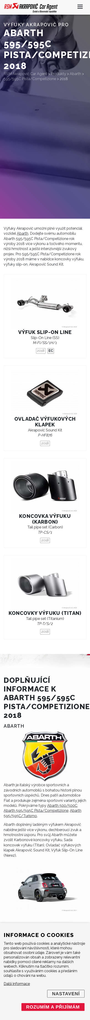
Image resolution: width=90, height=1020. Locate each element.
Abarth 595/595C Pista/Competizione (36, 810)
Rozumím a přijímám (53, 1006)
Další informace (17, 984)
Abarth (22, 233)
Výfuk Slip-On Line (45, 332)
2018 (40, 351)
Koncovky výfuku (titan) (45, 613)
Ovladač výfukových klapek (44, 422)
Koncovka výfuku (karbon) (45, 519)
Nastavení (66, 993)
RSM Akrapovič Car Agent (25, 74)
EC (51, 351)
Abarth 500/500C (62, 805)
